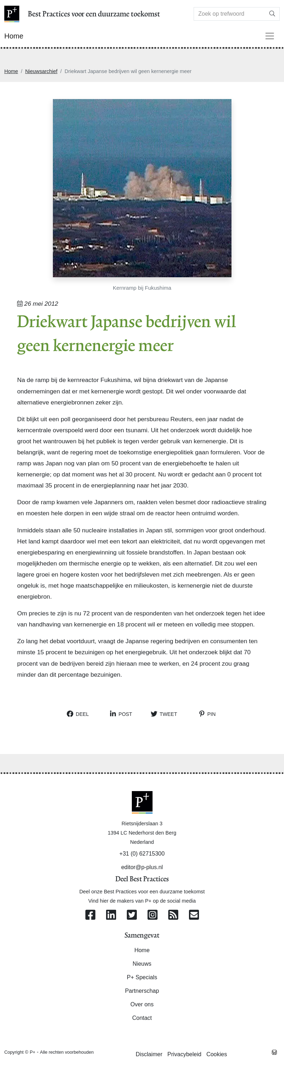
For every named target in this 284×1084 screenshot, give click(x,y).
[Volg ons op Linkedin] (111, 915)
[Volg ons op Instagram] (152, 915)
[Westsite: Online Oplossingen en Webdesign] (274, 1052)
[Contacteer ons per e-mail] (194, 915)
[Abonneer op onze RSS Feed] (173, 915)
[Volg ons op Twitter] (132, 915)
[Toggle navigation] (269, 36)
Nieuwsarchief (41, 71)
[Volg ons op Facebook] (90, 915)
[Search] (229, 14)
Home (11, 71)
